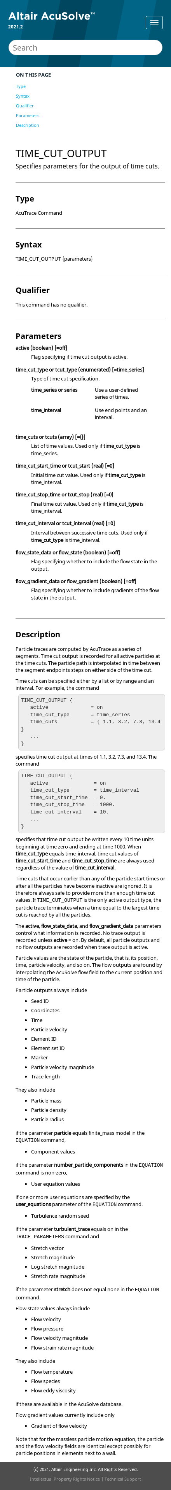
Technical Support (123, 1479)
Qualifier (25, 106)
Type (21, 86)
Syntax (23, 96)
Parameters (27, 115)
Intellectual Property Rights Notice (65, 1479)
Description (27, 125)
